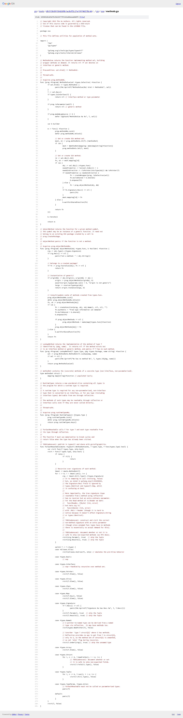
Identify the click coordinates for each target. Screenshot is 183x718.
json (179, 714)
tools (41, 11)
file (82, 17)
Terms (27, 714)
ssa (102, 11)
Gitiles (14, 714)
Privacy (20, 714)
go (35, 11)
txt (173, 714)
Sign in (178, 4)
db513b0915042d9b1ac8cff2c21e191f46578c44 (69, 11)
